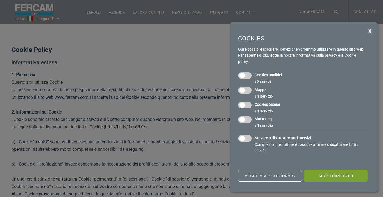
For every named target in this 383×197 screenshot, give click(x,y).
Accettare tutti (335, 176)
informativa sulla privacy (316, 55)
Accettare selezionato (270, 176)
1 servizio (263, 96)
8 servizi (262, 81)
